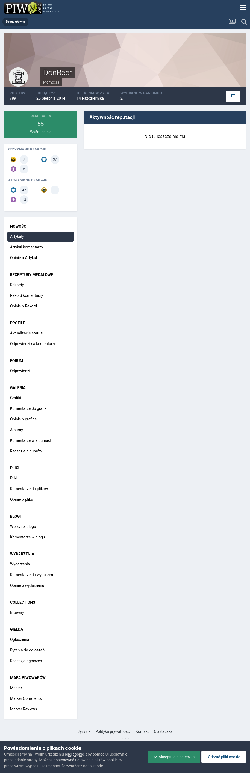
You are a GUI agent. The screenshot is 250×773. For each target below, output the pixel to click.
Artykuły (17, 236)
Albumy (16, 430)
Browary (17, 612)
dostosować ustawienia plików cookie (85, 760)
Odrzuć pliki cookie (223, 757)
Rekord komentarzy (26, 295)
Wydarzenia (20, 564)
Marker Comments (26, 698)
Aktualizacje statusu (27, 333)
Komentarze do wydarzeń (31, 575)
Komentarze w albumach (31, 440)
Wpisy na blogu (23, 526)
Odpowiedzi (20, 371)
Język (84, 731)
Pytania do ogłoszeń (27, 650)
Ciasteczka (163, 731)
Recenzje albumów (26, 451)
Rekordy (17, 285)
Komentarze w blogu (27, 537)
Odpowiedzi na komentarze (33, 344)
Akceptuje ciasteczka (174, 757)
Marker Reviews (23, 709)
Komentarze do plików (29, 489)
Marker (16, 688)
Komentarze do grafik (28, 408)
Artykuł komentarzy (26, 247)
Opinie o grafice (23, 419)
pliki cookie (74, 754)
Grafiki (15, 398)
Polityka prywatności (113, 731)
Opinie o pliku (21, 499)
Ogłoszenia (19, 639)
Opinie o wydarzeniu (27, 585)
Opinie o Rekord (23, 306)
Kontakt (142, 731)
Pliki (13, 478)
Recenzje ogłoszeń (26, 661)
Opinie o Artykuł (23, 258)
